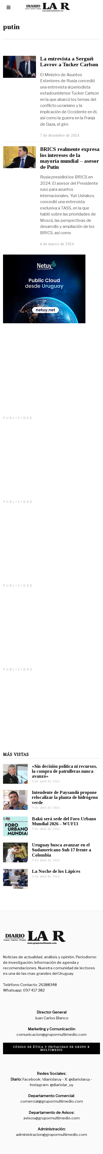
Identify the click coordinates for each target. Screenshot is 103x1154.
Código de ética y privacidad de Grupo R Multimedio (51, 1048)
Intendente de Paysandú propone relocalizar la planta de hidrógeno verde (65, 797)
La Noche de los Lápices (56, 871)
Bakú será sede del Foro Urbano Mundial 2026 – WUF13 (64, 821)
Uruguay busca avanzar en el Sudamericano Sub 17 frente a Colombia (61, 849)
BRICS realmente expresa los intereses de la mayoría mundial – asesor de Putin (69, 158)
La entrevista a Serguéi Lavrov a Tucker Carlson (69, 61)
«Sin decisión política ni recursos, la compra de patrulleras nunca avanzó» (64, 771)
